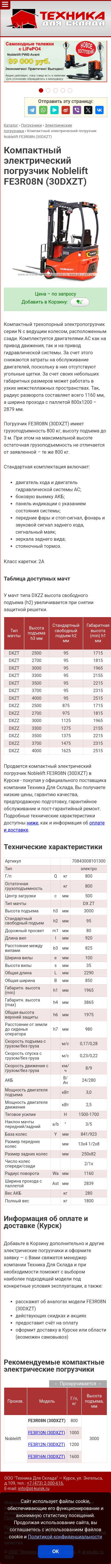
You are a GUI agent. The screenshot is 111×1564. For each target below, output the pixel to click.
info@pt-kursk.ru (33, 1488)
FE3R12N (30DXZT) (46, 1444)
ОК (55, 1551)
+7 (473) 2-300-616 (45, 1483)
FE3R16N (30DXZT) (46, 1456)
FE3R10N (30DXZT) (46, 1432)
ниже (32, 823)
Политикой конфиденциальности (65, 1537)
